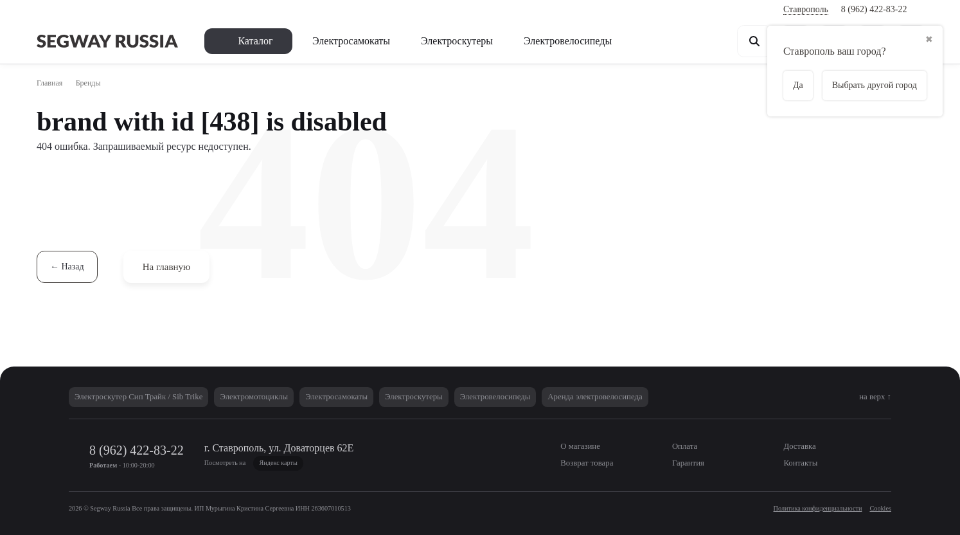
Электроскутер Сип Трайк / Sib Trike (150, 396)
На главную (174, 266)
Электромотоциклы (283, 396)
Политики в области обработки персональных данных (426, 482)
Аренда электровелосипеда (682, 396)
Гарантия (380, 10)
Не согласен (842, 489)
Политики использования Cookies (610, 482)
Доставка (171, 10)
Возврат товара (243, 10)
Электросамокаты (363, 40)
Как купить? (319, 10)
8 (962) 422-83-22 (871, 9)
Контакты (436, 10)
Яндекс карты (381, 463)
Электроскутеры (482, 40)
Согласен (767, 489)
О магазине (62, 10)
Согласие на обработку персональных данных (176, 496)
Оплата (118, 10)
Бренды (100, 83)
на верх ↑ (870, 396)
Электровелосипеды (606, 40)
